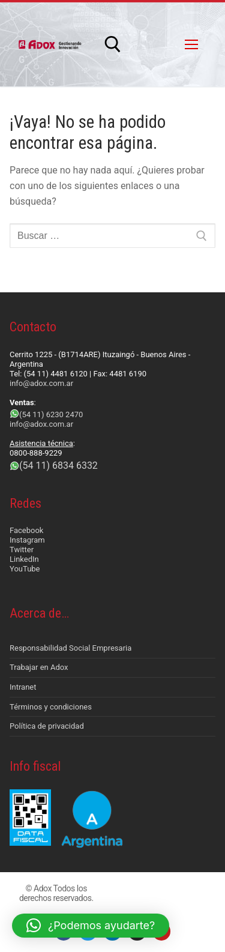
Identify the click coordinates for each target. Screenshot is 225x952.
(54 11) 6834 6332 (58, 465)
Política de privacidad (47, 726)
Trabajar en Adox (39, 667)
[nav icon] (191, 44)
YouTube (25, 568)
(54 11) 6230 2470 (51, 414)
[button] (90, 926)
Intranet (23, 686)
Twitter (22, 549)
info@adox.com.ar (41, 383)
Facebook (26, 530)
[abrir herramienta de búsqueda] (112, 44)
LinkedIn (24, 559)
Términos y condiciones (51, 706)
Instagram (27, 539)
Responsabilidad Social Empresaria (70, 647)
